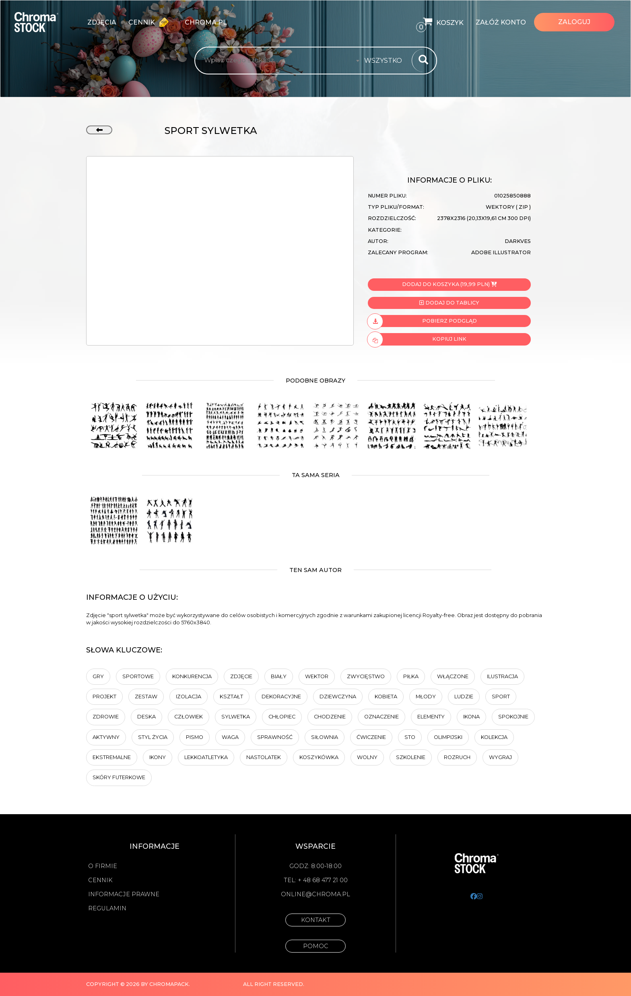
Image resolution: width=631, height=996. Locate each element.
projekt (104, 696)
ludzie (463, 696)
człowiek (188, 717)
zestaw (146, 696)
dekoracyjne (281, 696)
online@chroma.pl (315, 894)
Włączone (452, 676)
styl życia (152, 737)
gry (98, 676)
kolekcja (494, 737)
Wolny (367, 757)
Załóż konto (501, 22)
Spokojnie (513, 717)
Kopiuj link (417, 339)
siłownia (324, 737)
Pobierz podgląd (422, 321)
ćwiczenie (371, 737)
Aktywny (106, 737)
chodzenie (330, 717)
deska (146, 717)
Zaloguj (574, 22)
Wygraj (500, 757)
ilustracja (502, 676)
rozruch (457, 757)
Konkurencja (192, 676)
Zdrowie (106, 717)
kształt (231, 696)
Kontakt (315, 920)
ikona (471, 717)
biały (279, 676)
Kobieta (386, 696)
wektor (316, 676)
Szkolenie (410, 757)
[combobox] (385, 60)
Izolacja (188, 696)
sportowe (138, 676)
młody (426, 696)
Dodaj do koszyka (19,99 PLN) (449, 284)
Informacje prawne (123, 894)
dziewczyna (338, 696)
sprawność (275, 737)
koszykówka (318, 757)
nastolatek (263, 757)
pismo (194, 737)
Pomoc (315, 946)
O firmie (102, 866)
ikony (157, 757)
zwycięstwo (366, 676)
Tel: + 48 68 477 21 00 (316, 880)
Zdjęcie (241, 676)
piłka (411, 676)
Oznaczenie (381, 717)
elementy (431, 717)
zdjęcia (101, 22)
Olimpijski (448, 737)
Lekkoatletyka (206, 757)
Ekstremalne (112, 757)
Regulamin (107, 908)
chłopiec (281, 717)
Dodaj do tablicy (449, 303)
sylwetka (235, 717)
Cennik (150, 22)
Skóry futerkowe (119, 777)
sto (409, 737)
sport (501, 696)
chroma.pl (206, 22)
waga (230, 737)
